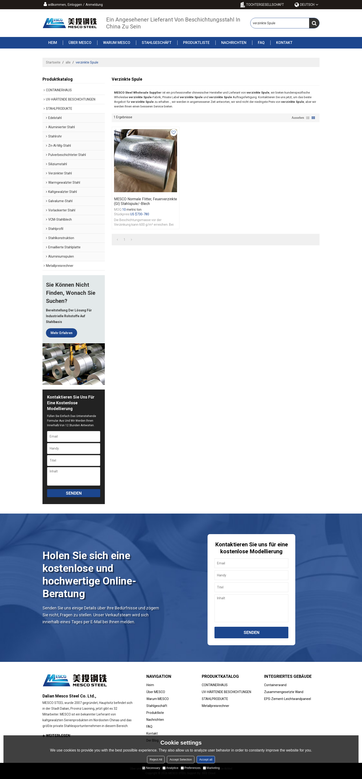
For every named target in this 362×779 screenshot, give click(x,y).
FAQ (258, 42)
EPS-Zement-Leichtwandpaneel (287, 699)
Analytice (170, 768)
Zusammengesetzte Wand (283, 692)
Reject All (156, 759)
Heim (52, 42)
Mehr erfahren (61, 333)
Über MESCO (77, 42)
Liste (308, 118)
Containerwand (275, 685)
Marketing (211, 768)
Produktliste (193, 42)
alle (68, 62)
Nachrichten (230, 42)
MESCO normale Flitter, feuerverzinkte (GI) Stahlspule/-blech (145, 201)
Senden (74, 493)
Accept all (205, 759)
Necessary (151, 768)
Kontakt (281, 42)
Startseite (53, 62)
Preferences (191, 768)
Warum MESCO (113, 42)
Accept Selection (180, 759)
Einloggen (75, 4)
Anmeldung (94, 4)
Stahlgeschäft (154, 42)
